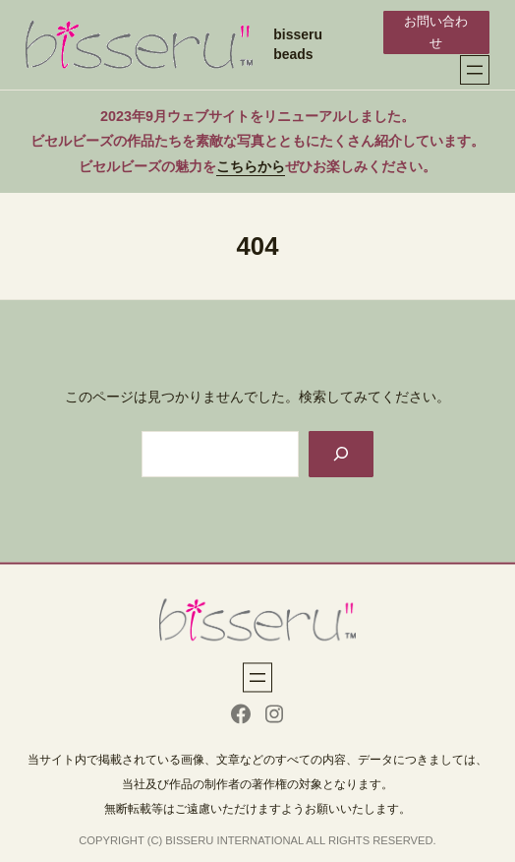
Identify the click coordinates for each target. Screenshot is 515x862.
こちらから (250, 166)
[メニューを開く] (474, 70)
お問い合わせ (436, 32)
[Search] (341, 454)
